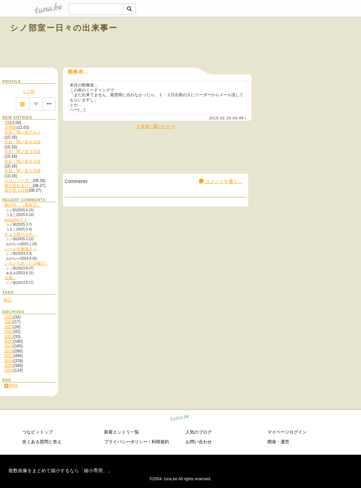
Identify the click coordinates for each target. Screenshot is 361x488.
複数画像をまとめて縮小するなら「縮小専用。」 (60, 470)
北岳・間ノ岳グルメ (22, 132)
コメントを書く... (220, 181)
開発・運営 (278, 441)
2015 (8, 365)
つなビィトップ (37, 432)
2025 (8, 317)
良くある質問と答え (42, 441)
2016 (8, 361)
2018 (8, 351)
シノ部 (29, 91)
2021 (8, 336)
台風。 (10, 277)
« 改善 (144, 126)
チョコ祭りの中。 (20, 234)
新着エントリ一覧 (121, 432)
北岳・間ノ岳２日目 (22, 161)
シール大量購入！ (20, 249)
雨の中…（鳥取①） (22, 205)
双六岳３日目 (16, 190)
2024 (8, 322)
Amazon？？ (15, 220)
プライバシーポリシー (126, 441)
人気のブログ (199, 432)
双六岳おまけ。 (18, 185)
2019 (8, 346)
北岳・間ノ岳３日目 (22, 151)
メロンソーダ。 (18, 180)
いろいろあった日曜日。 (26, 263)
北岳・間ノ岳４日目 (22, 142)
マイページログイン (287, 432)
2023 (8, 327)
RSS (11, 385)
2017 (8, 355)
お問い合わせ (199, 441)
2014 (8, 370)
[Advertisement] (274, 43)
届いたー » (163, 126)
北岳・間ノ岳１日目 (22, 170)
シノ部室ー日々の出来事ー (64, 27)
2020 (8, 341)
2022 (8, 331)
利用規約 (160, 441)
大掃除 (10, 127)
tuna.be (180, 418)
